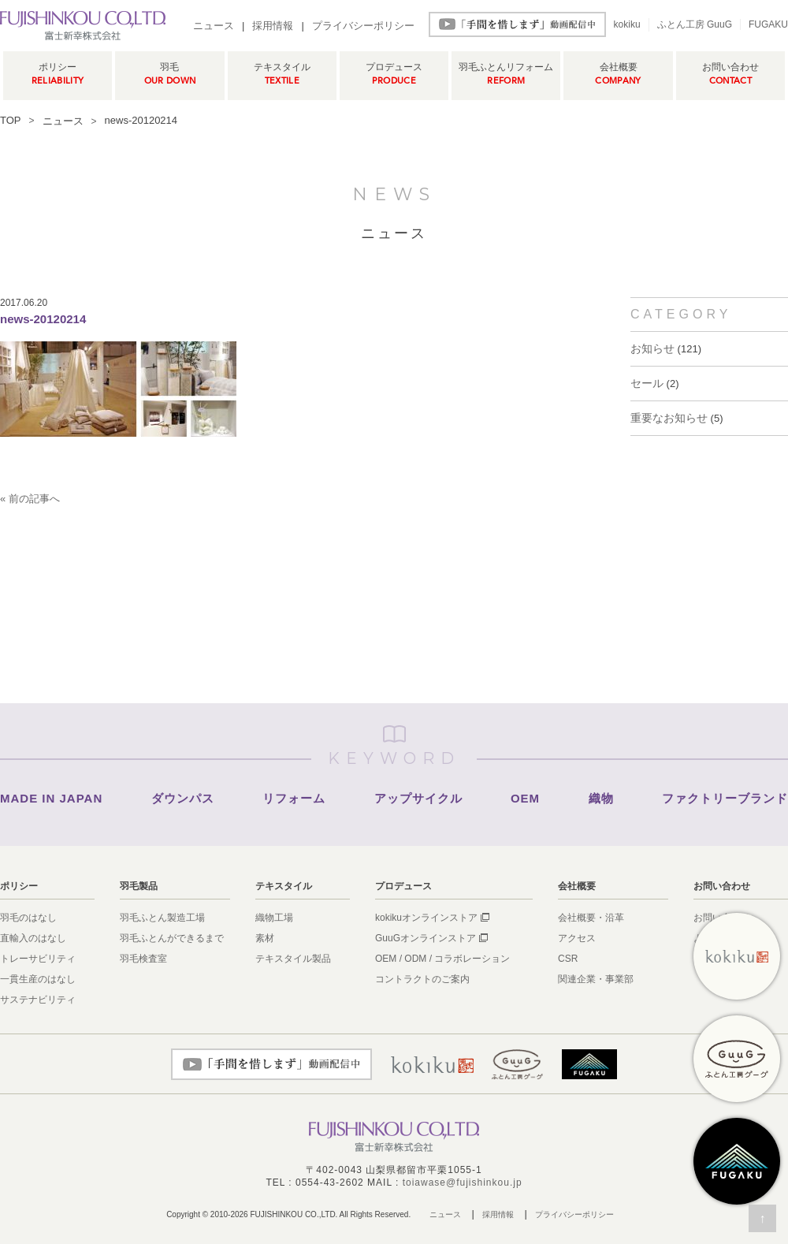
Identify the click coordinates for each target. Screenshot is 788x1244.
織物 (601, 798)
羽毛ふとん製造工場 (162, 917)
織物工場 (274, 917)
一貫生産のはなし (38, 979)
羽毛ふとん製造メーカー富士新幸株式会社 (82, 25)
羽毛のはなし (28, 917)
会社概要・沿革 (591, 917)
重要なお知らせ (669, 418)
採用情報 (272, 26)
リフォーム (293, 798)
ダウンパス (182, 798)
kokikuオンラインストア (426, 917)
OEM (525, 798)
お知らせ (652, 348)
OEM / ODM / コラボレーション (442, 958)
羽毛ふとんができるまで (172, 938)
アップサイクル (418, 798)
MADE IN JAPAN (51, 798)
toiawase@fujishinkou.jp (462, 1182)
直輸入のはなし (33, 938)
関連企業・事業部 (596, 979)
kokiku (627, 24)
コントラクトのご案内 (422, 979)
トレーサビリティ (38, 958)
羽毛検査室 (143, 958)
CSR (568, 958)
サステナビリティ (38, 999)
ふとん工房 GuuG (694, 24)
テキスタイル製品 (293, 958)
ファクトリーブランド (725, 798)
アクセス (577, 938)
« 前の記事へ (30, 499)
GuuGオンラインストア (425, 938)
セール (646, 383)
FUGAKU (768, 24)
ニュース (213, 26)
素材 (264, 938)
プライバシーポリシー (363, 26)
